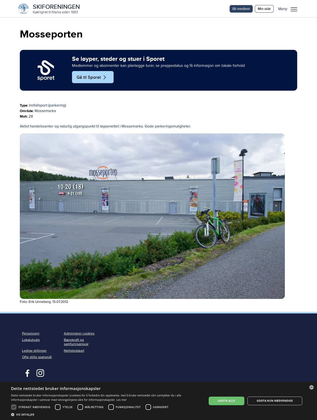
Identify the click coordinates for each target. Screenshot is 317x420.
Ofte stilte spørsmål (37, 357)
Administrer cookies (79, 334)
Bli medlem (241, 8)
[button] (289, 8)
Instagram (40, 372)
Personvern (30, 334)
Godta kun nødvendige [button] (275, 401)
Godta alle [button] (226, 401)
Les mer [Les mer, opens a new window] (121, 400)
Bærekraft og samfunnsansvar (76, 342)
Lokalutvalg (31, 340)
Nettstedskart (74, 351)
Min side (264, 8)
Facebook (26, 372)
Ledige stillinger (34, 351)
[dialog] (158, 401)
